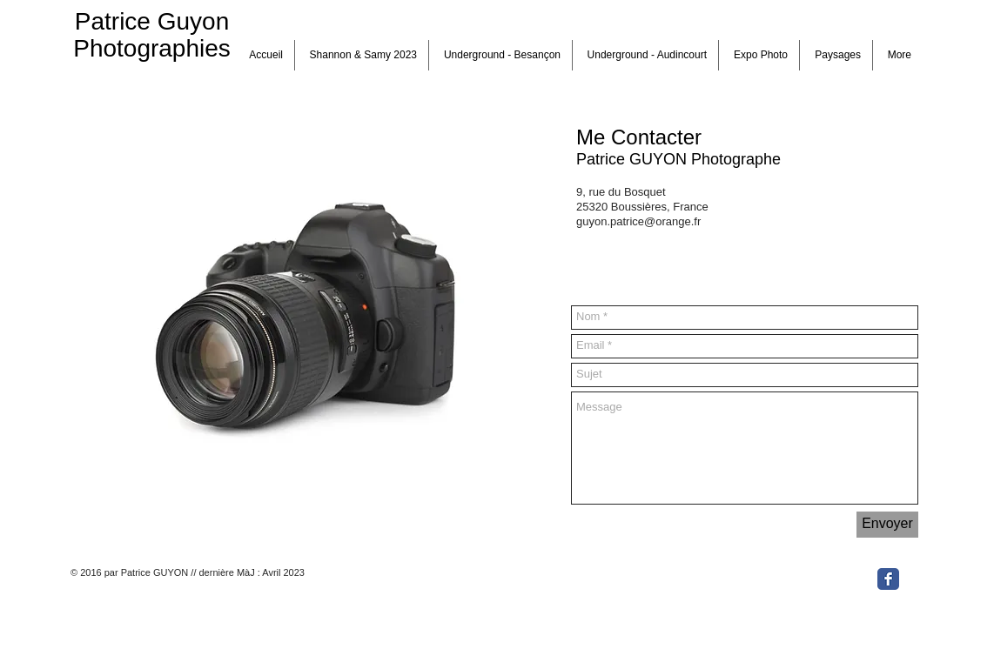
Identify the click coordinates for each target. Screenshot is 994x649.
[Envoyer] (887, 525)
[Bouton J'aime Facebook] (817, 576)
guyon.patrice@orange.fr (638, 221)
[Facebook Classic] (888, 579)
